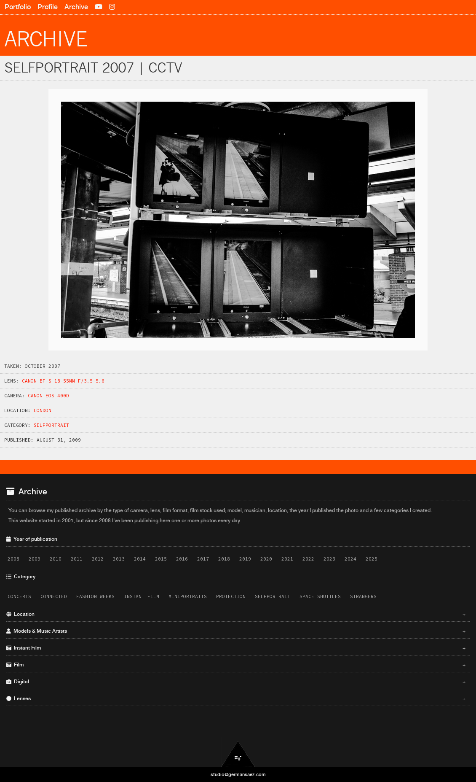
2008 (13, 559)
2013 (119, 559)
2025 (371, 559)
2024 (350, 559)
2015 (161, 559)
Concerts (19, 596)
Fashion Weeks (95, 596)
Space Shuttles (320, 596)
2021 (287, 559)
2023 (329, 559)
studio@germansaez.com (238, 774)
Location (235, 614)
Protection (231, 596)
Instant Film (141, 596)
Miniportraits (187, 596)
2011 (77, 559)
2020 (266, 559)
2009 (34, 559)
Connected (53, 596)
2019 (245, 559)
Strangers (363, 596)
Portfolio (18, 7)
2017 (203, 559)
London (42, 410)
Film (235, 665)
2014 (140, 559)
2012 (98, 559)
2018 (224, 559)
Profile (47, 7)
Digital (235, 682)
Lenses (235, 698)
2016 (182, 559)
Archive (76, 7)
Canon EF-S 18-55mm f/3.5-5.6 (63, 381)
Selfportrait (51, 425)
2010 (56, 559)
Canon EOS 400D (48, 396)
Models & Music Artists (235, 631)
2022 (308, 559)
